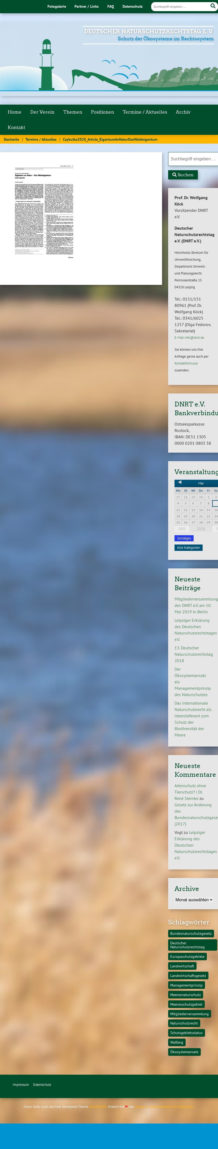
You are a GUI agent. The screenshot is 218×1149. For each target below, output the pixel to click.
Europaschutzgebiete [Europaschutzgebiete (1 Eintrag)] (187, 956)
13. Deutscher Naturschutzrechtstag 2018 (194, 654)
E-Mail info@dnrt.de (189, 337)
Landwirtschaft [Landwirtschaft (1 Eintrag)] (182, 965)
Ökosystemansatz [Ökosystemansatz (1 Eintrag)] (184, 1051)
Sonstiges (184, 538)
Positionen (102, 112)
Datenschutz (132, 6)
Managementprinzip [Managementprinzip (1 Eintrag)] (186, 985)
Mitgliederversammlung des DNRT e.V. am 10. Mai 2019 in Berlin (196, 605)
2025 (182, 528)
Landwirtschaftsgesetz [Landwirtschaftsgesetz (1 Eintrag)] (188, 975)
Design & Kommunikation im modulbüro (164, 1106)
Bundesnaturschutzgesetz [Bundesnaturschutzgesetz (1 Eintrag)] (191, 933)
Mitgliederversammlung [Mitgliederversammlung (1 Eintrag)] (189, 1013)
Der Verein (42, 112)
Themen (72, 112)
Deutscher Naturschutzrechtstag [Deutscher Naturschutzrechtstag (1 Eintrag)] (187, 944)
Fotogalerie (56, 6)
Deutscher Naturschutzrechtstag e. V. (149, 31)
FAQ (110, 6)
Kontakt (16, 127)
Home (14, 112)
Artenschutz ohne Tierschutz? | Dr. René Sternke (190, 792)
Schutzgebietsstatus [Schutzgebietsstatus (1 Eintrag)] (186, 1032)
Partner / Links (87, 6)
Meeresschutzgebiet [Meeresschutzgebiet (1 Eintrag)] (186, 1004)
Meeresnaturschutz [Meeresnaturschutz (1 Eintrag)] (185, 994)
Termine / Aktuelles (145, 112)
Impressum (21, 1084)
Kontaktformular (186, 363)
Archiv (183, 112)
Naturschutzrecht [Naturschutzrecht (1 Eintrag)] (184, 1023)
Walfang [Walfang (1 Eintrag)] (176, 1042)
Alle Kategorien (188, 547)
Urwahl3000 (98, 1106)
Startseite (11, 139)
